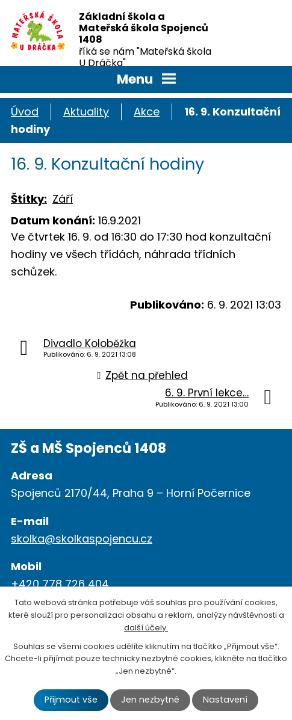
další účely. (146, 627)
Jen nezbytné (150, 700)
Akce (147, 111)
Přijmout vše (71, 700)
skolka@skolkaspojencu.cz (81, 538)
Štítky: (29, 198)
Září (62, 198)
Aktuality (86, 111)
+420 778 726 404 (60, 583)
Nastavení (225, 700)
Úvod (25, 111)
